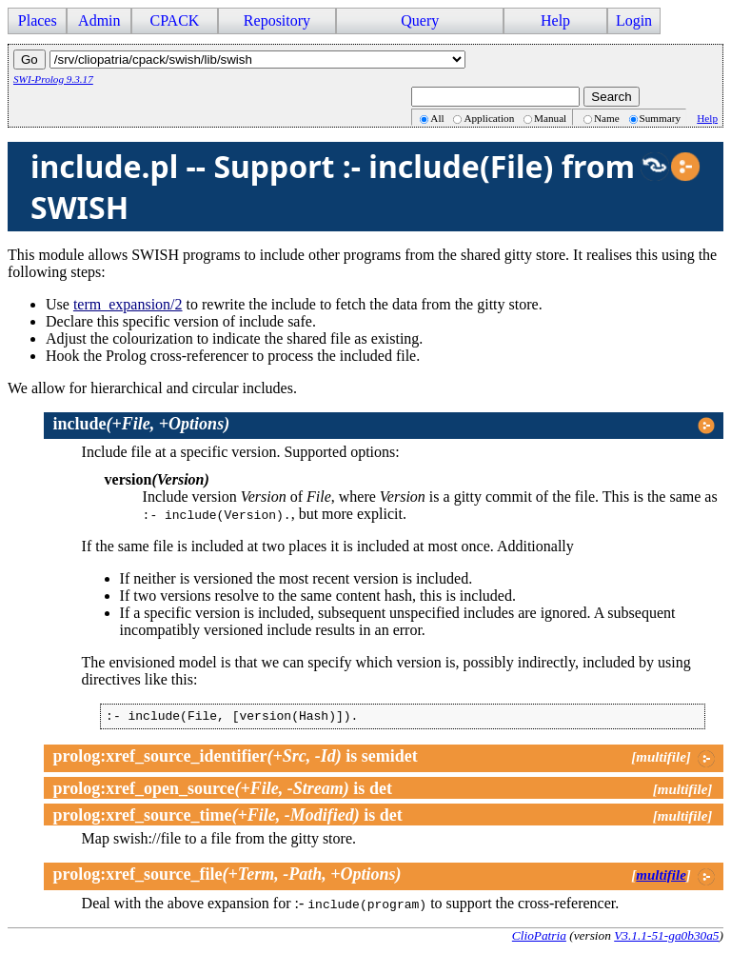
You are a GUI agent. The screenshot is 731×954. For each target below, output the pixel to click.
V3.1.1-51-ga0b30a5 (666, 938)
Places (37, 20)
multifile (661, 877)
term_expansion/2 (128, 304)
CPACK (174, 20)
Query (420, 20)
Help (555, 20)
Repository (277, 20)
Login (634, 20)
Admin (99, 20)
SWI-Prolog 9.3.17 (53, 79)
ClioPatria (539, 938)
